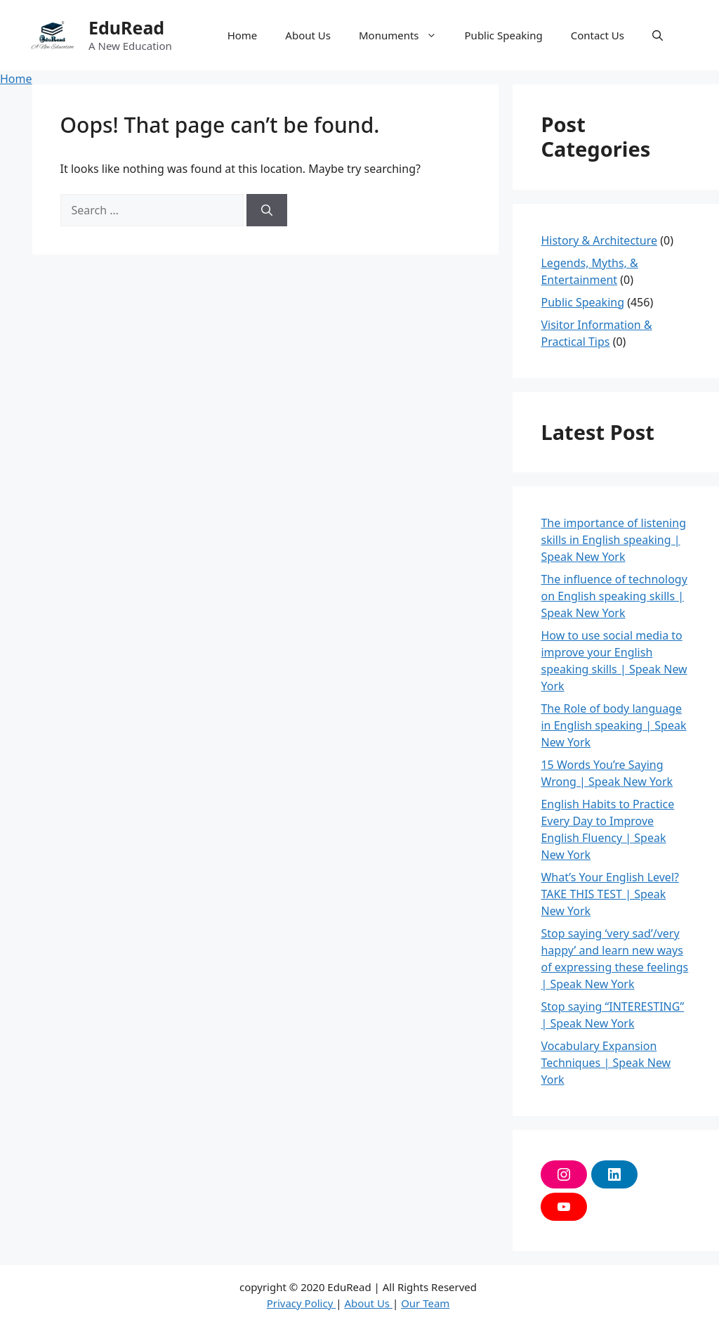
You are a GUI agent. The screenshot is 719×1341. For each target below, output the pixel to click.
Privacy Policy (301, 1303)
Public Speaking (504, 35)
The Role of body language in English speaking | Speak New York (613, 725)
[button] (657, 35)
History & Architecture (599, 240)
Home (242, 35)
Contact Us (597, 35)
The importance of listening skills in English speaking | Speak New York (613, 539)
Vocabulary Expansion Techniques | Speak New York (606, 1062)
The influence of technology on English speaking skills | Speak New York (614, 596)
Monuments (405, 35)
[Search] (266, 210)
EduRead (126, 27)
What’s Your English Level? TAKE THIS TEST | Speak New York (609, 894)
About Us (308, 35)
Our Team (425, 1303)
